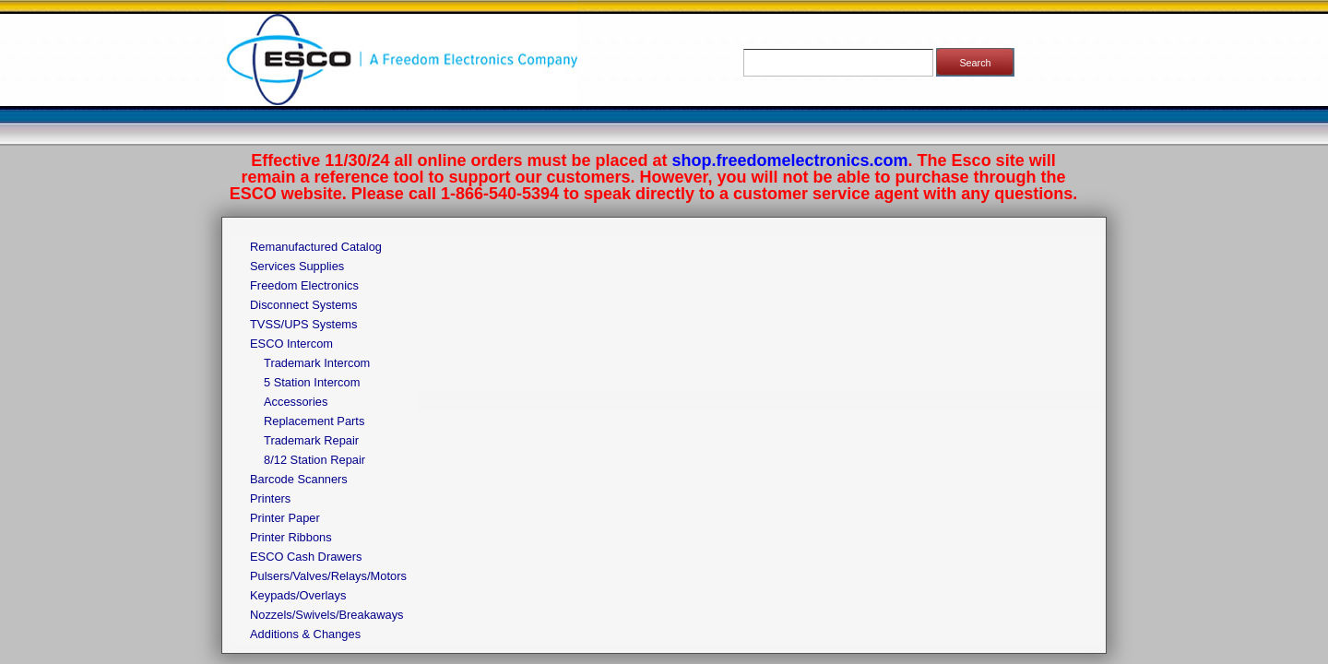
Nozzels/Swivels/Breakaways (327, 615)
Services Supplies (297, 266)
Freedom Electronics (304, 285)
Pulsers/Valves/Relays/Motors (328, 576)
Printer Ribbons (291, 537)
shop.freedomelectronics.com (790, 160)
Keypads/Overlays (298, 595)
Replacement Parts (314, 421)
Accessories (295, 402)
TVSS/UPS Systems (303, 324)
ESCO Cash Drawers (306, 556)
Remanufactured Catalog (316, 247)
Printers (270, 498)
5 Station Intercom (312, 382)
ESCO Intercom (291, 343)
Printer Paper (285, 518)
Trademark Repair (311, 440)
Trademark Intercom (317, 363)
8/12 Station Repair (314, 460)
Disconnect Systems (304, 305)
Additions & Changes (305, 634)
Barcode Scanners (299, 479)
